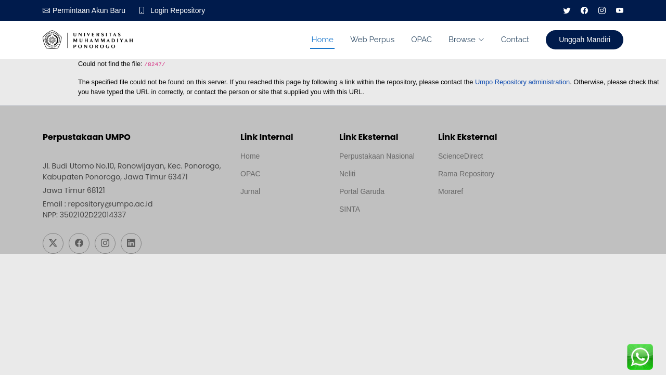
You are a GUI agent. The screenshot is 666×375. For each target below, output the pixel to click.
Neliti (347, 173)
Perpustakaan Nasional (377, 156)
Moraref (450, 191)
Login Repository (177, 10)
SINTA (349, 209)
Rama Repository (466, 173)
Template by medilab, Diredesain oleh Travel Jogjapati (276, 216)
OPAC (421, 39)
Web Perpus (372, 39)
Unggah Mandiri (584, 39)
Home (322, 39)
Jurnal (250, 191)
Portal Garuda (362, 191)
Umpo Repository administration (522, 82)
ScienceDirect (460, 156)
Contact (515, 39)
